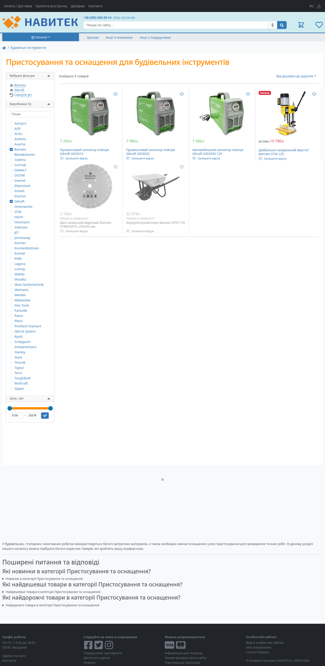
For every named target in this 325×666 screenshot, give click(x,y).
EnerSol (20, 196)
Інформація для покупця (183, 653)
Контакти (95, 6)
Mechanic (21, 290)
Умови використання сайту (185, 658)
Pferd (18, 321)
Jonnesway (22, 238)
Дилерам (78, 6)
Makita (19, 274)
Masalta (20, 279)
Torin (18, 373)
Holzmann (22, 222)
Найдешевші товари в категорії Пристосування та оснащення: (53, 592)
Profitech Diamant (27, 326)
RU (311, 6)
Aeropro (20, 123)
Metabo (20, 295)
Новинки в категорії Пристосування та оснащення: (44, 578)
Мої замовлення (258, 647)
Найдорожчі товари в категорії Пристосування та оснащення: (53, 605)
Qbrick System (25, 331)
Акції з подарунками (155, 37)
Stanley (19, 352)
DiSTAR (19, 175)
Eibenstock (22, 186)
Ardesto (20, 139)
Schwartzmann (25, 347)
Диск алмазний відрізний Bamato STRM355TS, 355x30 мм (85, 224)
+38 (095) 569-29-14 (97, 18)
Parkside (20, 310)
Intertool (21, 227)
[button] (301, 24)
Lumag (19, 269)
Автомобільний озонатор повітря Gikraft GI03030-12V (217, 152)
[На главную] (4, 47)
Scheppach (22, 342)
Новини (89, 662)
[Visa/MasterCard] (203, 645)
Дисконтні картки (97, 658)
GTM (17, 212)
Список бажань (257, 652)
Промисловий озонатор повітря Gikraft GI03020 (150, 152)
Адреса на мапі (14, 656)
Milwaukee (22, 300)
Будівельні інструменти (28, 47)
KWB (17, 258)
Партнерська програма (182, 662)
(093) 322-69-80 (124, 18)
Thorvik (20, 362)
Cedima (20, 160)
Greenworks (23, 206)
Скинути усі (23, 94)
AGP (17, 128)
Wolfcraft (21, 383)
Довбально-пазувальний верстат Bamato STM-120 (284, 152)
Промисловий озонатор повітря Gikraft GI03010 (84, 152)
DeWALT (20, 170)
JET (16, 232)
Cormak (20, 165)
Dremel (19, 180)
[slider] (9, 408)
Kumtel (19, 253)
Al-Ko (18, 134)
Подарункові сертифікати (103, 653)
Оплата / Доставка (18, 6)
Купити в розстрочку (51, 6)
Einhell (19, 191)
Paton (18, 316)
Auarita (19, 144)
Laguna (20, 264)
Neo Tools (21, 305)
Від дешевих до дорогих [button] (295, 76)
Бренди (93, 37)
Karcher (20, 243)
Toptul (19, 368)
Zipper (19, 388)
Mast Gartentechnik (29, 284)
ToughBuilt (22, 378)
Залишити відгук (76, 158)
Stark (18, 357)
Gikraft (19, 90)
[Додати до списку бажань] (115, 94)
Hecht (18, 217)
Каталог (39, 37)
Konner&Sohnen (26, 248)
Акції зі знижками (119, 37)
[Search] (176, 25)
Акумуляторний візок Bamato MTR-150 (155, 222)
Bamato (20, 85)
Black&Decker (24, 154)
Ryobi (18, 336)
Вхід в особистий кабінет (265, 642)
